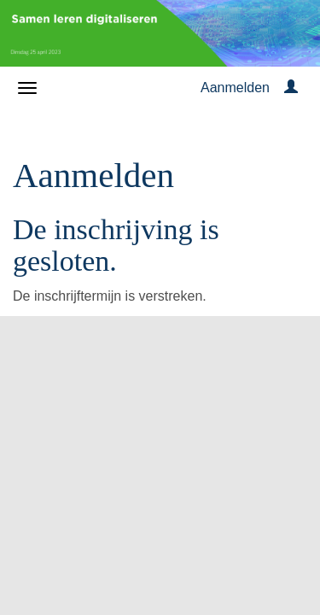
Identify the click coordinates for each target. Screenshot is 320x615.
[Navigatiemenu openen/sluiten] (27, 87)
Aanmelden (235, 87)
